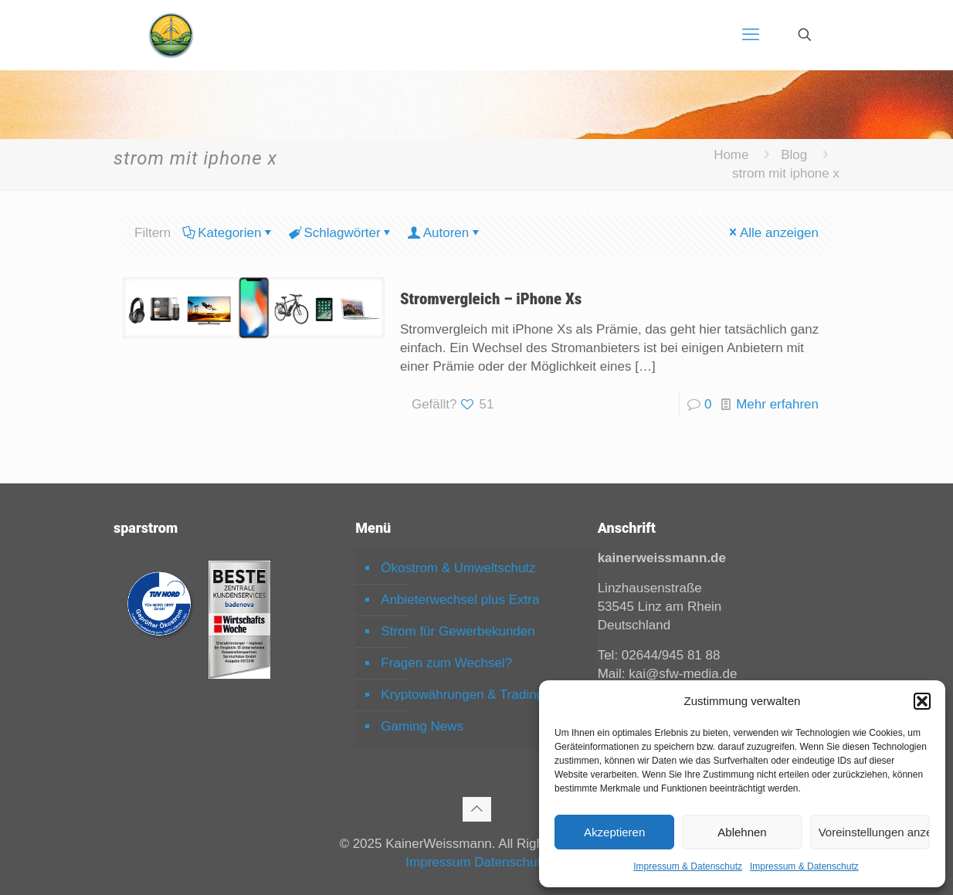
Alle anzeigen (773, 232)
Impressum (437, 862)
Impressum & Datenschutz (687, 866)
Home (731, 154)
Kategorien (228, 232)
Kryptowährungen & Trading (462, 694)
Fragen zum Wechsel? (446, 663)
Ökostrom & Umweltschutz (458, 568)
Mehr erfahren (777, 404)
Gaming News (422, 726)
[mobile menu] (751, 35)
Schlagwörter (340, 232)
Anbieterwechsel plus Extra (460, 599)
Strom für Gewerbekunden (457, 631)
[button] (922, 701)
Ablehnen (741, 832)
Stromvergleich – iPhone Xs (491, 299)
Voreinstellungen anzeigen (874, 832)
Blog (794, 154)
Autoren (445, 232)
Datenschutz (511, 862)
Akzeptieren (614, 832)
